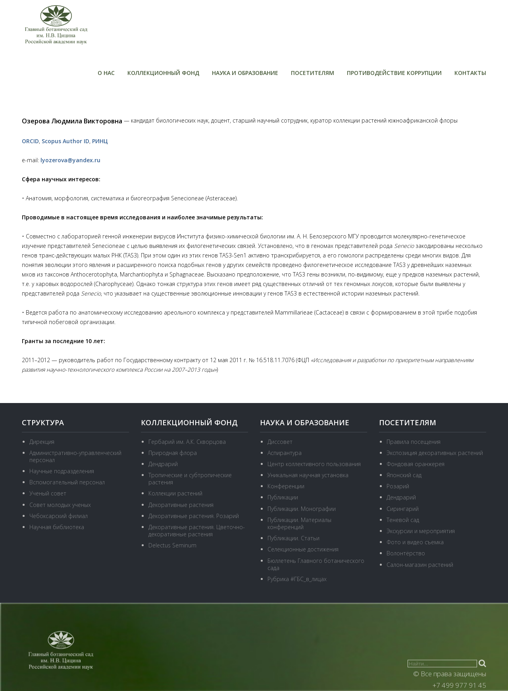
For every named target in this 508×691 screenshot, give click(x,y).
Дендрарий (163, 464)
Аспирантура (284, 453)
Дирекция (41, 441)
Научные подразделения (61, 471)
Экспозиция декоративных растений (435, 453)
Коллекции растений (175, 493)
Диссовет (279, 441)
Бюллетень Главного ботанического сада (315, 564)
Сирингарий (403, 508)
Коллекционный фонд (163, 73)
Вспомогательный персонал (67, 482)
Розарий (398, 486)
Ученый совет (47, 493)
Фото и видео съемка (415, 542)
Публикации (282, 497)
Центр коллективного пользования (314, 464)
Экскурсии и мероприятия (421, 531)
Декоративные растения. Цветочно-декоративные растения (196, 530)
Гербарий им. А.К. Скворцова (187, 441)
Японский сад (404, 475)
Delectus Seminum (172, 545)
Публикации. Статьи (293, 538)
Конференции (285, 486)
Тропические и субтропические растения (190, 478)
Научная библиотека (56, 527)
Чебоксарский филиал (58, 516)
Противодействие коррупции (394, 73)
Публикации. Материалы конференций (299, 523)
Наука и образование (245, 73)
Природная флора (172, 453)
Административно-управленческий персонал (75, 456)
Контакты (470, 73)
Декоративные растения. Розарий (193, 516)
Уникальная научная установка (307, 475)
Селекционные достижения (303, 549)
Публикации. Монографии (301, 508)
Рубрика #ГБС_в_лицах (297, 579)
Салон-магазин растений (420, 564)
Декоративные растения (181, 505)
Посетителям (312, 73)
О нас (106, 73)
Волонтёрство (406, 553)
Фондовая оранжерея (415, 464)
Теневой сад (403, 520)
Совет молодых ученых (60, 505)
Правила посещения (414, 441)
